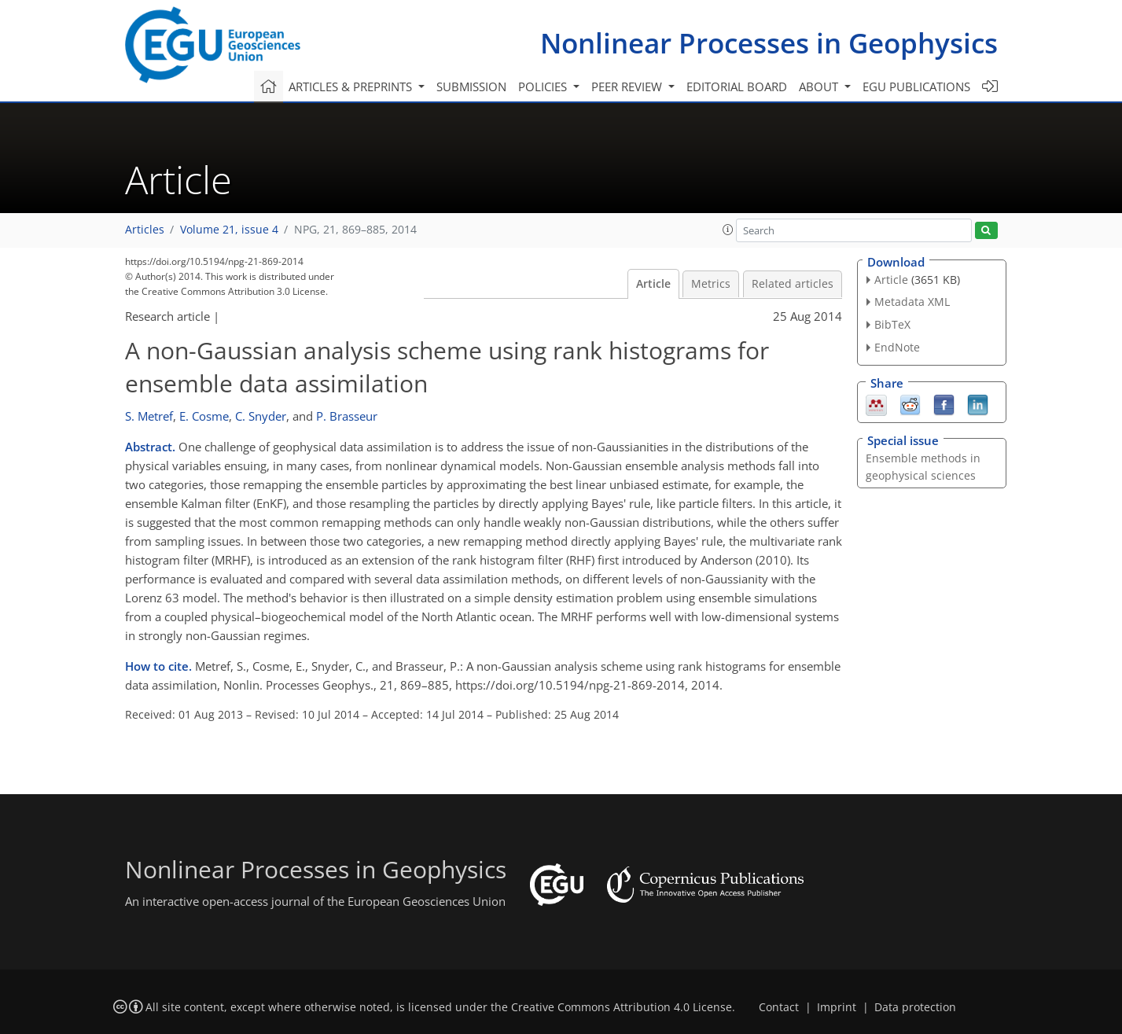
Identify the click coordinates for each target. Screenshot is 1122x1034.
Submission (471, 86)
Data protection (915, 1007)
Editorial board (736, 86)
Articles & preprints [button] (352, 86)
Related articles (792, 284)
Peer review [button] (628, 86)
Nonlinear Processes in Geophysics (769, 42)
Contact (779, 1007)
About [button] (820, 86)
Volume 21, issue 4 (229, 230)
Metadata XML (912, 301)
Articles (144, 230)
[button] (728, 230)
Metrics (710, 284)
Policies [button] (544, 86)
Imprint (836, 1007)
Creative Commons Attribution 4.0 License (621, 1007)
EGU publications (916, 86)
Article (653, 284)
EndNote (897, 347)
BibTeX (892, 324)
